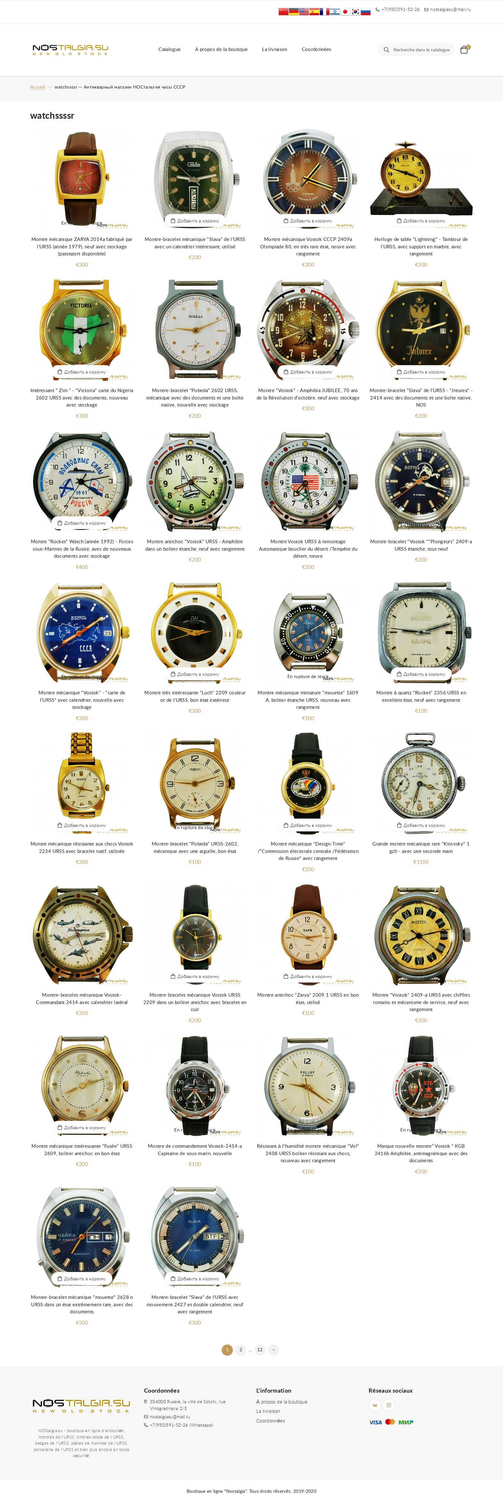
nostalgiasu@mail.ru (170, 1417)
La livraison (274, 49)
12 (260, 1350)
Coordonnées (316, 49)
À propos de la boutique (221, 49)
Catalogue (169, 49)
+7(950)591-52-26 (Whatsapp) (181, 1425)
